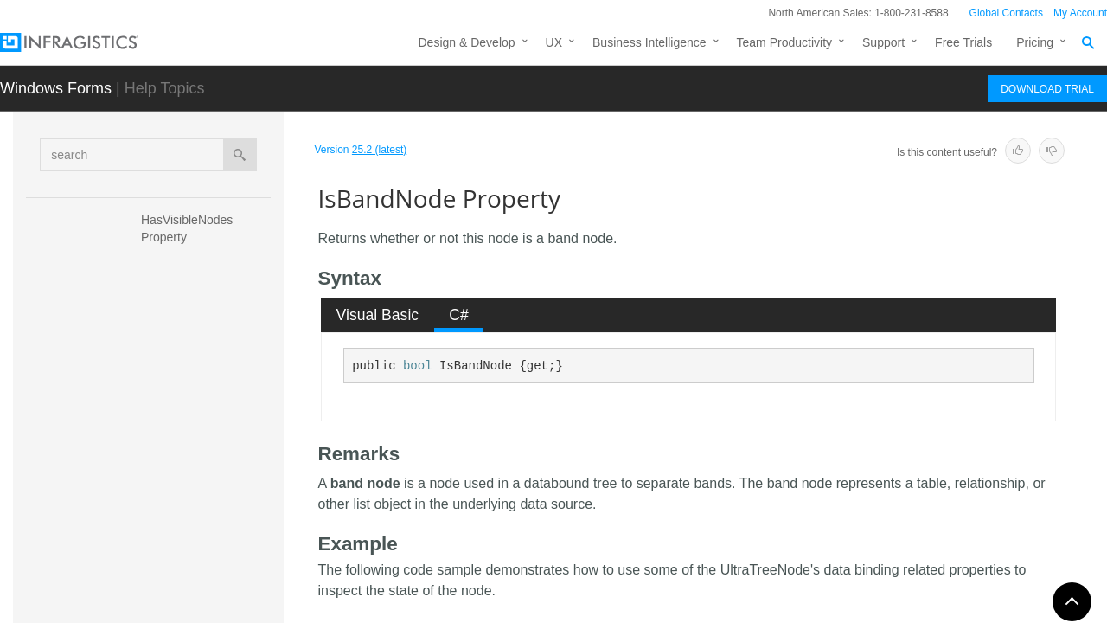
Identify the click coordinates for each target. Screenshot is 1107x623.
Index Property (180, 362)
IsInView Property (188, 544)
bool (417, 366)
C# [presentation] (459, 315)
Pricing (1034, 42)
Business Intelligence (649, 42)
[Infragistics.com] (86, 42)
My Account (1080, 13)
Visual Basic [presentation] (377, 315)
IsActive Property (187, 393)
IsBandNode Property (203, 423)
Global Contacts (1006, 13)
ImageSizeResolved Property (196, 323)
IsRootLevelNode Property (189, 583)
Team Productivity (784, 42)
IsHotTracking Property (203, 514)
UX (554, 42)
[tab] (377, 315)
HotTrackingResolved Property (200, 276)
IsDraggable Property (198, 453)
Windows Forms (56, 88)
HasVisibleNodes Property (188, 228)
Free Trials (963, 42)
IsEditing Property (189, 484)
